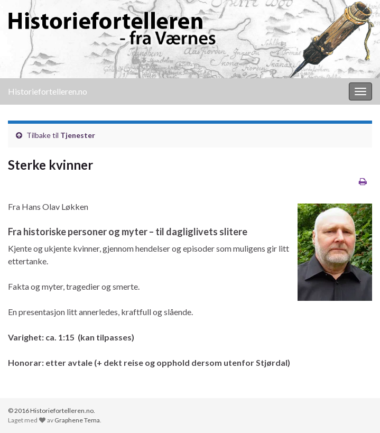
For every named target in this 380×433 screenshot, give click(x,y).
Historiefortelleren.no (47, 91)
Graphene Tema (77, 420)
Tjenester (77, 135)
